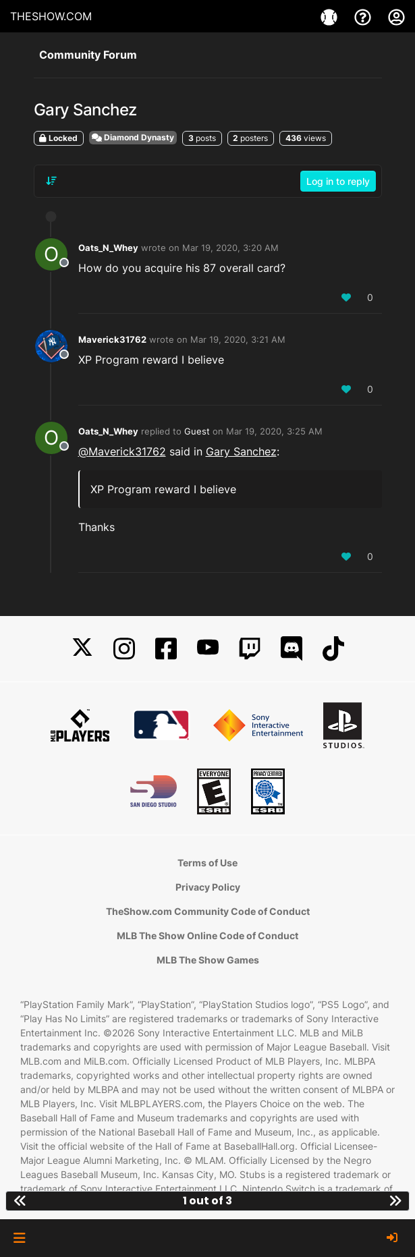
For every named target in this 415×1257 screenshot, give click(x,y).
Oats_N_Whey (108, 247)
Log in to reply (338, 181)
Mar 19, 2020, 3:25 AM (274, 431)
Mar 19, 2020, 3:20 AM (230, 247)
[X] (82, 648)
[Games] (331, 16)
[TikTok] (333, 648)
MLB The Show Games (208, 960)
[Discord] (291, 648)
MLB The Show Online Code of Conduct (207, 935)
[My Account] (396, 16)
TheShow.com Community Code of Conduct (208, 911)
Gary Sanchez (241, 451)
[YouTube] (208, 648)
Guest (197, 431)
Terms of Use (207, 862)
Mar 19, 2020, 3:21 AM (237, 339)
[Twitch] (249, 648)
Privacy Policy (207, 887)
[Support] (364, 16)
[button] (19, 1238)
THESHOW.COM (51, 16)
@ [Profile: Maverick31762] (122, 451)
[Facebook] (166, 648)
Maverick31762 (112, 339)
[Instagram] (124, 648)
